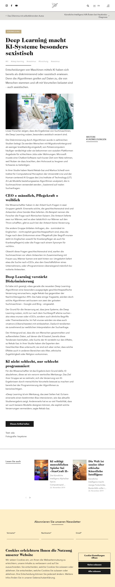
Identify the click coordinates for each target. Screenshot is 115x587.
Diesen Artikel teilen (19, 425)
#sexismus (55, 62)
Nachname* (46, 534)
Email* (79, 534)
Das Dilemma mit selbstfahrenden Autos (25, 16)
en (99, 6)
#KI (7, 62)
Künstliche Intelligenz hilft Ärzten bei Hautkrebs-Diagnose (86, 15)
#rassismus (31, 62)
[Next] (30, 499)
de (94, 6)
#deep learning (17, 62)
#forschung (43, 62)
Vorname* (11, 534)
